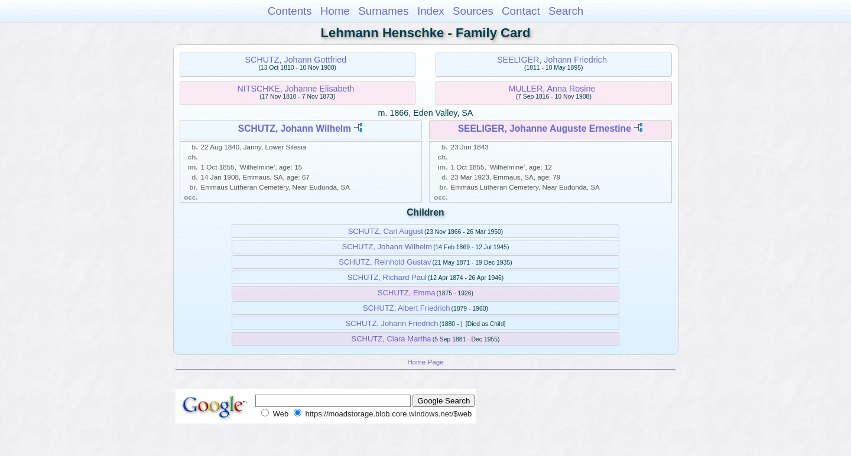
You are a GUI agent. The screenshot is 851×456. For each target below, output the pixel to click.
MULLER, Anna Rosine (551, 88)
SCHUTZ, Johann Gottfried (296, 59)
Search (565, 11)
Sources (473, 11)
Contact (521, 11)
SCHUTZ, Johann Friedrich (392, 323)
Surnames (383, 11)
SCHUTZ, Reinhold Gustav (385, 262)
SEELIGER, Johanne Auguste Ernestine (544, 128)
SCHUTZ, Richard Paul (387, 277)
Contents (290, 11)
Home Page (425, 362)
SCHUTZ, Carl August (385, 231)
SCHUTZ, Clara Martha (391, 338)
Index (430, 11)
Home (335, 11)
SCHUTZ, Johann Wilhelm (294, 128)
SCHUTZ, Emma (407, 292)
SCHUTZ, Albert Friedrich (406, 308)
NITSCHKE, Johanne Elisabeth (295, 88)
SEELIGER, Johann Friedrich (552, 59)
